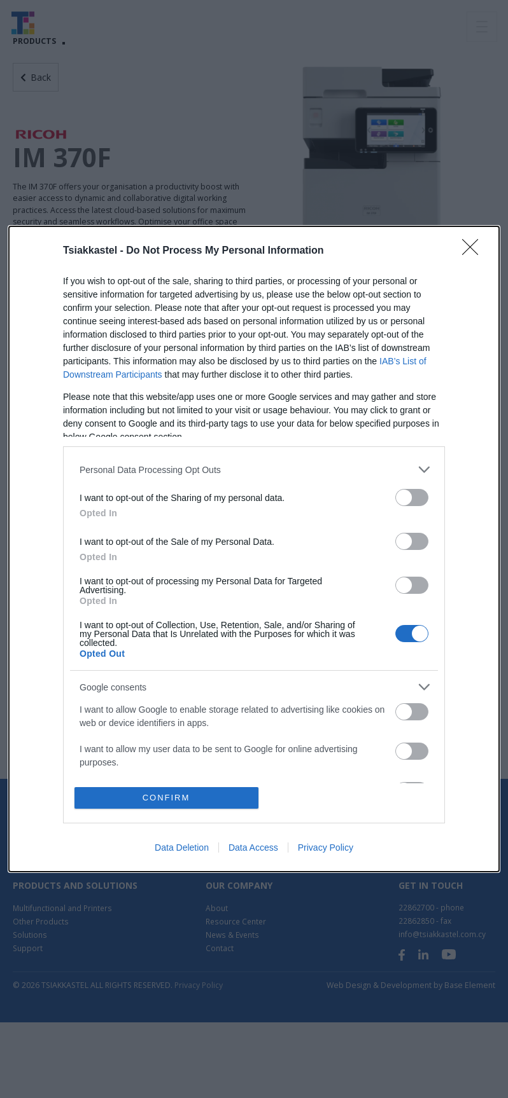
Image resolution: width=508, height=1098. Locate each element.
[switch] (411, 497)
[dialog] (254, 548)
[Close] (474, 251)
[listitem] (254, 469)
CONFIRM (166, 797)
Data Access (253, 847)
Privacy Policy (325, 847)
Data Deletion (182, 847)
